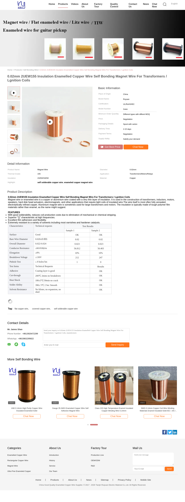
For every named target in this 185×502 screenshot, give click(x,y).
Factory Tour (98, 5)
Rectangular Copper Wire (17, 460)
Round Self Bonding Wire (26, 408)
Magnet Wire (12, 466)
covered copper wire (41, 309)
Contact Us (133, 5)
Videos (74, 4)
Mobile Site (145, 480)
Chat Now (154, 5)
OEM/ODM (95, 460)
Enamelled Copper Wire (17, 455)
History (52, 460)
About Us (85, 5)
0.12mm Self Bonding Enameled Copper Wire (114, 408)
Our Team (53, 471)
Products (63, 4)
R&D (93, 466)
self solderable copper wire (66, 309)
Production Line (97, 455)
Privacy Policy (124, 480)
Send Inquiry (117, 345)
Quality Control (114, 5)
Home (52, 4)
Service (52, 466)
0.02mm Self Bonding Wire (70, 408)
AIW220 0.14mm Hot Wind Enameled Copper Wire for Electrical (157, 409)
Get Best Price (110, 147)
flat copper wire (21, 309)
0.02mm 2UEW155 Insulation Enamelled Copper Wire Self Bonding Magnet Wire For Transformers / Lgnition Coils (86, 70)
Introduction (54, 455)
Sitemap (105, 480)
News (146, 4)
